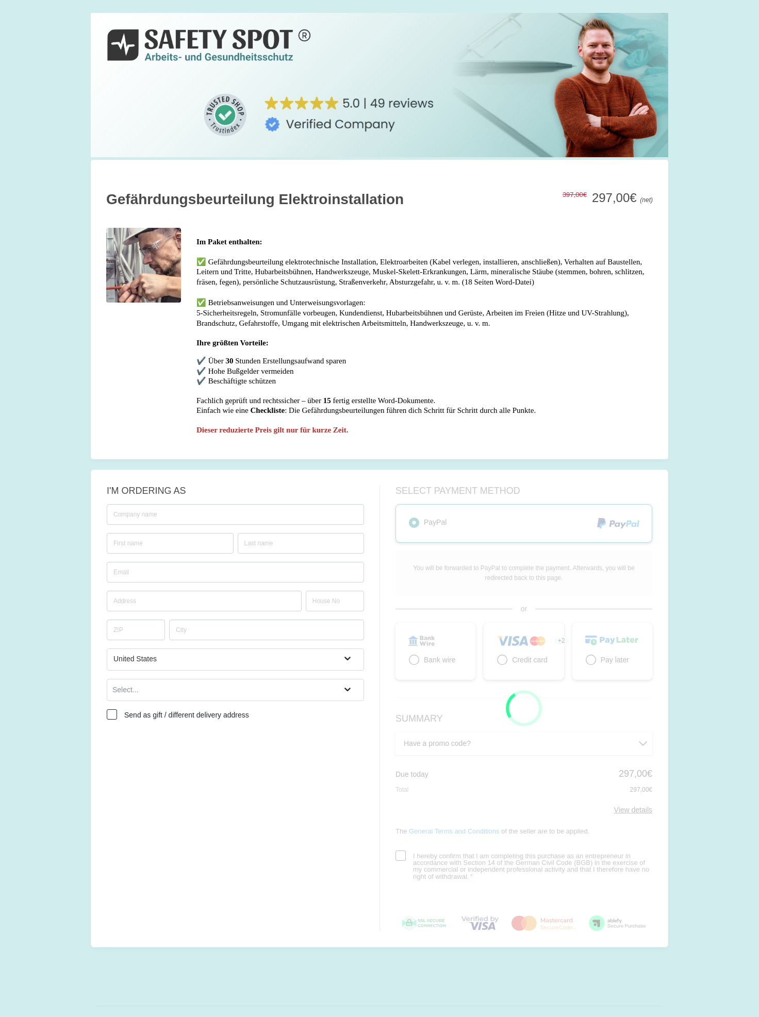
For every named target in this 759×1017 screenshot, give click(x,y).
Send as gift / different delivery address (186, 715)
